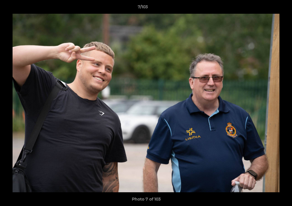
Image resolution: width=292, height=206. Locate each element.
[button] (268, 8)
